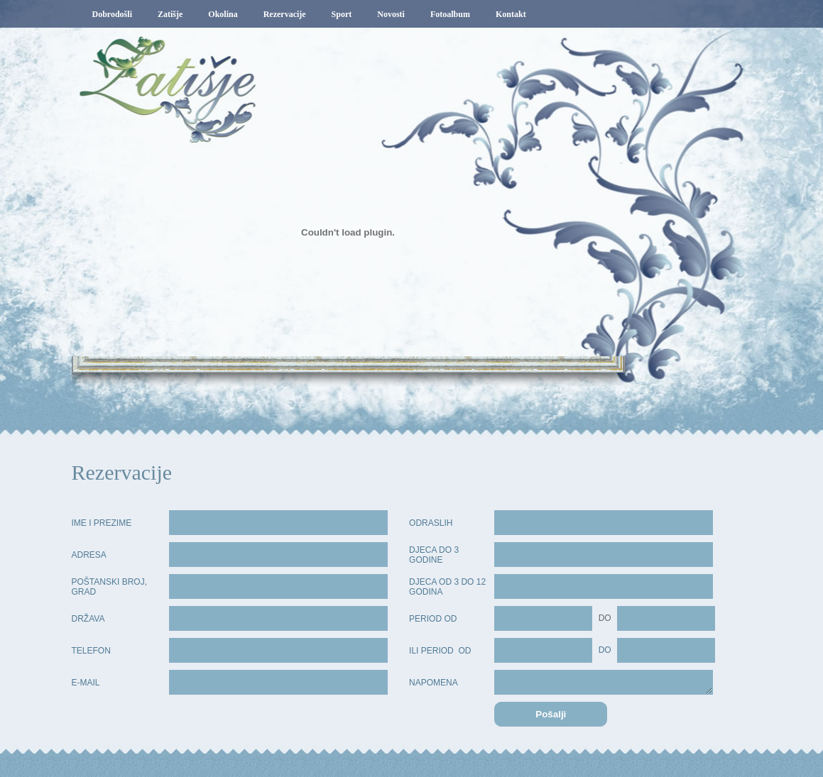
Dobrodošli (112, 14)
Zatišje (170, 14)
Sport (342, 14)
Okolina (222, 14)
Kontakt (511, 14)
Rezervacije (284, 14)
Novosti (391, 14)
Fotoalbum (450, 14)
